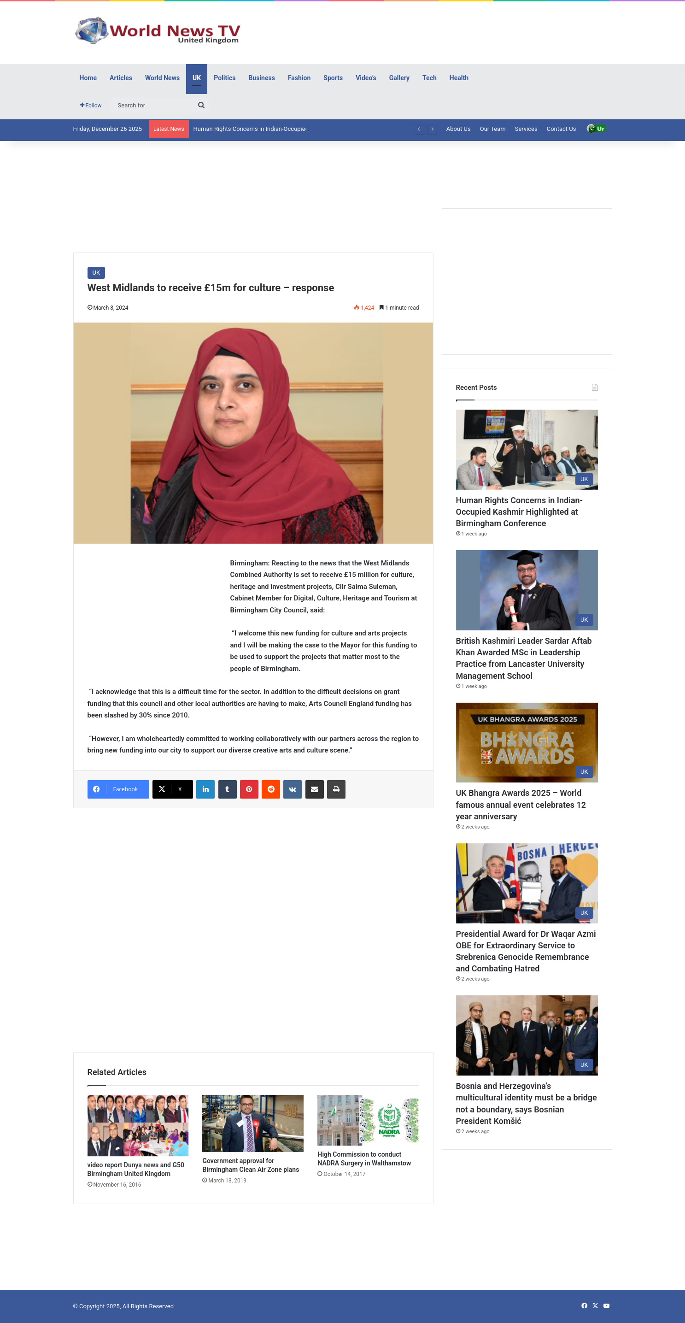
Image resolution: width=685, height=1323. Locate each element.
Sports (333, 78)
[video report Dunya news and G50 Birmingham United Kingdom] (138, 1125)
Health (459, 78)
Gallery (399, 78)
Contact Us (561, 128)
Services (526, 128)
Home (88, 78)
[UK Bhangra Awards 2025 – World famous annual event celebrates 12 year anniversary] (527, 743)
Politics (224, 78)
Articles (121, 78)
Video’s (366, 78)
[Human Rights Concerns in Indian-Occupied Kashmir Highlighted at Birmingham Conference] (527, 450)
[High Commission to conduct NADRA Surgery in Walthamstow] (368, 1120)
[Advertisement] (435, 31)
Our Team (493, 128)
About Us (458, 128)
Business (261, 78)
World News (162, 78)
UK (197, 78)
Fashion (299, 78)
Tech (429, 78)
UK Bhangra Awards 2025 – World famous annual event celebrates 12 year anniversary (521, 804)
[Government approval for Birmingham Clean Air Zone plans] (253, 1123)
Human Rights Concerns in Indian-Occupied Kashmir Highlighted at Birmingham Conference (519, 511)
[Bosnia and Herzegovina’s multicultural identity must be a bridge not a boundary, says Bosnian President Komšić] (527, 1035)
